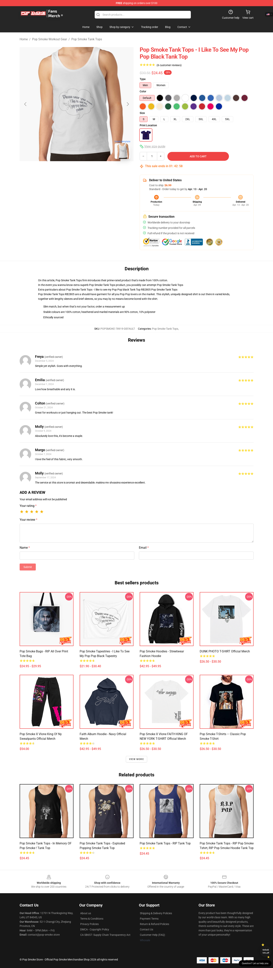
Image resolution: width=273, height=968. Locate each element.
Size (142, 113)
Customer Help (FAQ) (152, 934)
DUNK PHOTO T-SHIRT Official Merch (225, 651)
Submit (27, 567)
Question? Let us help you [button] (255, 963)
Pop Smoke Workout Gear (49, 39)
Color (143, 91)
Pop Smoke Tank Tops (86, 39)
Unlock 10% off (265, 951)
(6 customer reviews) (169, 65)
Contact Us (146, 929)
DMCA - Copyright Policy (94, 929)
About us (85, 913)
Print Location (148, 125)
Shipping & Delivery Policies (156, 913)
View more (136, 759)
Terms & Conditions (91, 918)
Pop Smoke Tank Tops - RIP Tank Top (165, 843)
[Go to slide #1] (66, 170)
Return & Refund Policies (154, 924)
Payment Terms (149, 918)
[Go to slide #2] (86, 170)
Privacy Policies (89, 924)
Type (143, 79)
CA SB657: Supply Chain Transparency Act (105, 934)
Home (24, 39)
